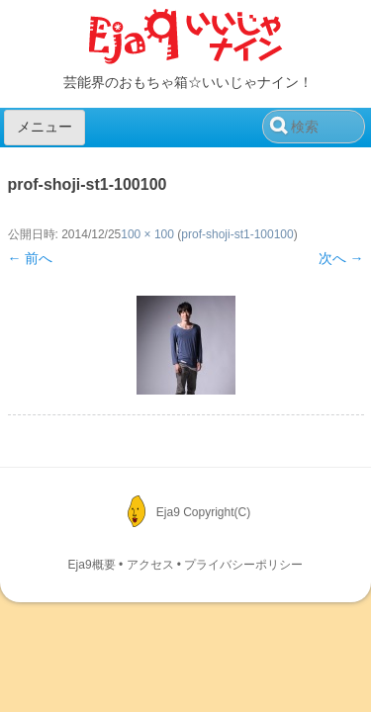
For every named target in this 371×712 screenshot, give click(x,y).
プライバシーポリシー (243, 565)
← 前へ (30, 258)
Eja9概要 (92, 565)
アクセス (150, 565)
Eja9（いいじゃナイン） (186, 37)
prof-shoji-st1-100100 (237, 234)
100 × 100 (147, 234)
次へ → (341, 258)
